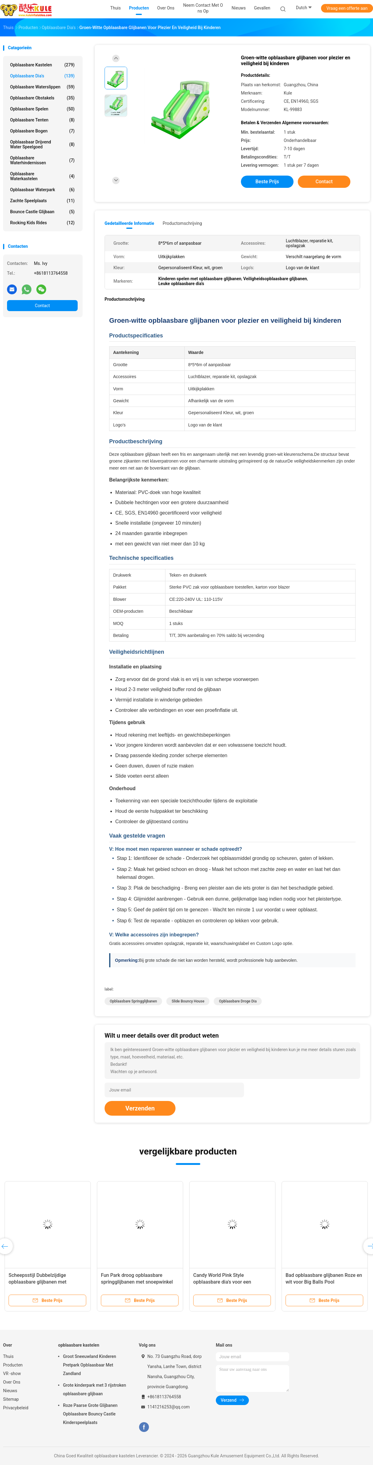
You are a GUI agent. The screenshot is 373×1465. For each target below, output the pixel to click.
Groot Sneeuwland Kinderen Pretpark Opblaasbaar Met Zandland (89, 1365)
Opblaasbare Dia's (42, 76)
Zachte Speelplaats (42, 201)
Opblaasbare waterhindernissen (42, 160)
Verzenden (140, 1108)
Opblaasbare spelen (42, 109)
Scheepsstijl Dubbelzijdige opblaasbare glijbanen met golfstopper (37, 1282)
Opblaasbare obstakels (42, 98)
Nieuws (10, 1390)
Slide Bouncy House (188, 1001)
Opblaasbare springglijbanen (133, 1001)
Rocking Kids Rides (42, 223)
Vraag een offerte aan (347, 8)
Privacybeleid (15, 1407)
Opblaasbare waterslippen (42, 87)
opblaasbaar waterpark (42, 190)
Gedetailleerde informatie (129, 223)
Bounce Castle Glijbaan (42, 212)
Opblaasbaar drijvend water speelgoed (42, 144)
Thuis (8, 1356)
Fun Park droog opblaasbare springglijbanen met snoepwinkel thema (137, 1282)
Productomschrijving (182, 223)
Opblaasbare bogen (42, 131)
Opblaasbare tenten (42, 120)
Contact (42, 305)
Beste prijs (267, 181)
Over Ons (11, 1382)
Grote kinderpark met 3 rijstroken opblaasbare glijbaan (94, 1389)
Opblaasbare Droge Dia (238, 1001)
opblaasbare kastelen (42, 65)
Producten (13, 1365)
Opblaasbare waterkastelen (42, 176)
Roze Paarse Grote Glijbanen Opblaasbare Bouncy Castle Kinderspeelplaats (90, 1414)
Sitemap (11, 1399)
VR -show (12, 1373)
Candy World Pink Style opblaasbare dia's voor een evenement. (222, 1282)
